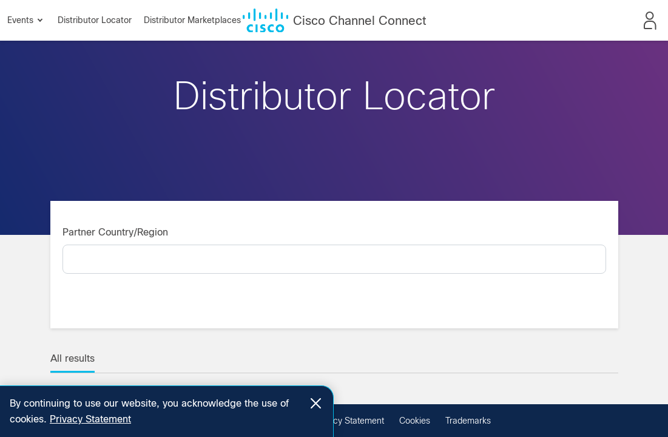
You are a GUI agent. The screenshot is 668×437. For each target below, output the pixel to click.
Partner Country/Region (115, 232)
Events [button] (24, 20)
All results (72, 358)
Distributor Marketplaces (192, 20)
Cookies (414, 420)
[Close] (315, 403)
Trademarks (468, 420)
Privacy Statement (349, 420)
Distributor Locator (95, 20)
